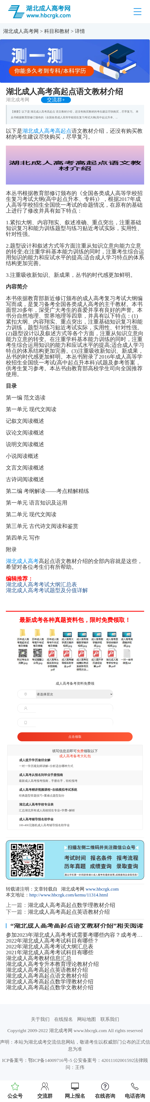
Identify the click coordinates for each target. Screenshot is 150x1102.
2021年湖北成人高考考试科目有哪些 (49, 952)
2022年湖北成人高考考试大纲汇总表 (49, 947)
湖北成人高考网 (21, 31)
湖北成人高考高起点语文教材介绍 (47, 976)
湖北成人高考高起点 (46, 131)
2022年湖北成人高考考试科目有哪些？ (52, 941)
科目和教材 (57, 31)
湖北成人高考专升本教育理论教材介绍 (52, 964)
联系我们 (109, 1019)
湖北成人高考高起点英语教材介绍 (69, 912)
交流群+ (56, 100)
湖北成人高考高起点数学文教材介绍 (49, 987)
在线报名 (63, 1019)
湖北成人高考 (22, 561)
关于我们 (40, 1019)
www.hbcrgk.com (102, 889)
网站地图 (86, 1019)
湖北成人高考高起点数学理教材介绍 (71, 905)
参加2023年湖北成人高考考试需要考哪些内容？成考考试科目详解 (75, 935)
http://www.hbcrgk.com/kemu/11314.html (68, 894)
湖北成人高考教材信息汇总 (38, 958)
